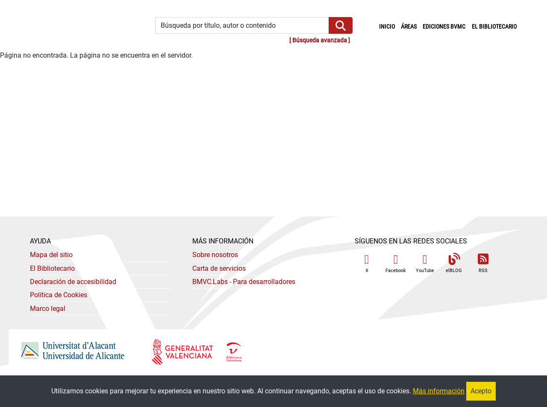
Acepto (481, 391)
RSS (483, 263)
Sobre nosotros (215, 255)
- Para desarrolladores (243, 282)
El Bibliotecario (52, 268)
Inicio (388, 26)
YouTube (425, 263)
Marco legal (47, 309)
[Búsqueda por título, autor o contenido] (242, 25)
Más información (439, 391)
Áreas (409, 26)
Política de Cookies (58, 295)
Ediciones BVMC (444, 26)
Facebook (395, 263)
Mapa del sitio (51, 255)
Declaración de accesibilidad (73, 282)
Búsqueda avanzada (319, 40)
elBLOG (454, 263)
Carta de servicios (219, 268)
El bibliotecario (494, 26)
